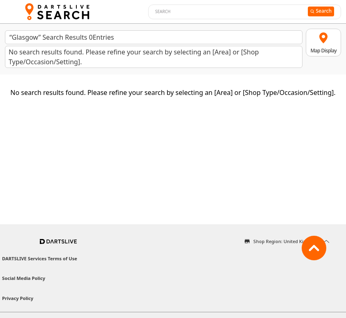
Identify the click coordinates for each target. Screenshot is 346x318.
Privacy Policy (17, 298)
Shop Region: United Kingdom (286, 241)
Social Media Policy (23, 278)
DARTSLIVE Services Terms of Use (39, 258)
